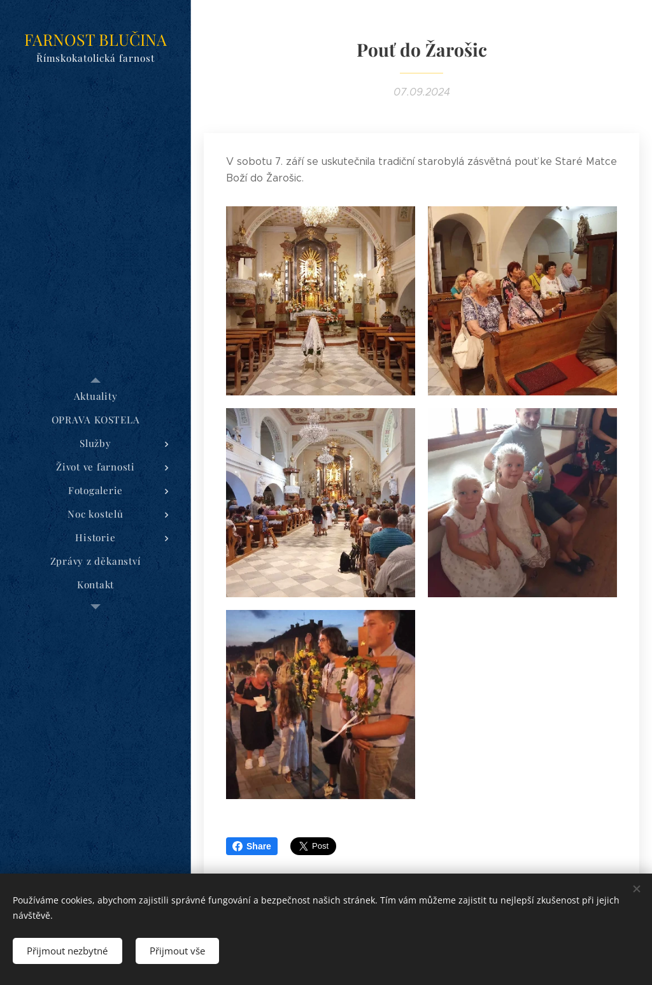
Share (251, 846)
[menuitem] (95, 396)
